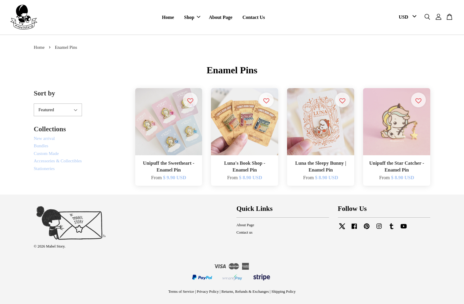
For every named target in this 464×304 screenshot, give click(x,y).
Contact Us (253, 17)
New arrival (44, 138)
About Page (221, 17)
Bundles (41, 145)
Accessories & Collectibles (58, 161)
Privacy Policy (208, 292)
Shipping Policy (283, 292)
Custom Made (46, 153)
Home (168, 17)
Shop (192, 17)
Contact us (244, 232)
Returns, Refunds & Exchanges (245, 292)
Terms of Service (181, 292)
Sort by (44, 93)
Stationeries (44, 168)
